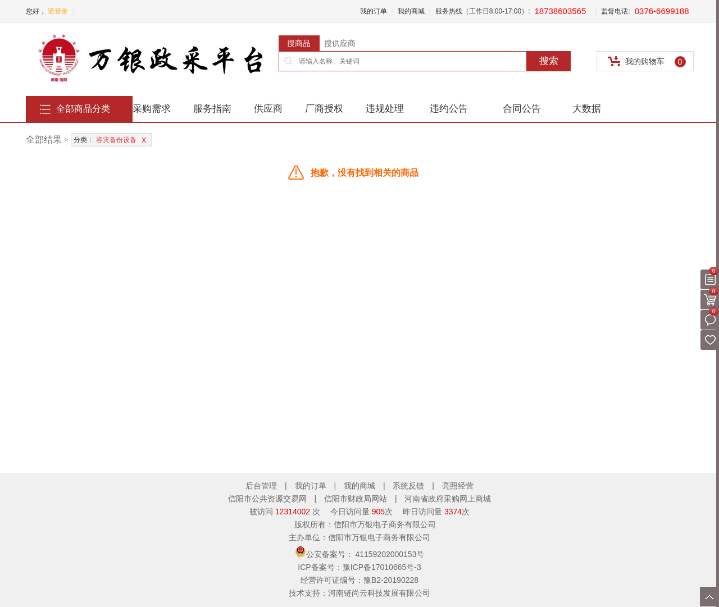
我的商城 (411, 11)
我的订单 (373, 11)
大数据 (586, 108)
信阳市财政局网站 (356, 498)
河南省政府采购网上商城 (447, 498)
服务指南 (212, 108)
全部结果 (44, 139)
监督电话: (615, 11)
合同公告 (522, 108)
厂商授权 (324, 108)
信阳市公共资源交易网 (268, 498)
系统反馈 (408, 485)
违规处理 (385, 108)
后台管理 (261, 485)
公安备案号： (360, 554)
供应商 (268, 108)
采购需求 (152, 108)
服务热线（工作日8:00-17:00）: (482, 11)
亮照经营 (458, 485)
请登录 (58, 11)
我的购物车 (655, 61)
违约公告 (449, 108)
